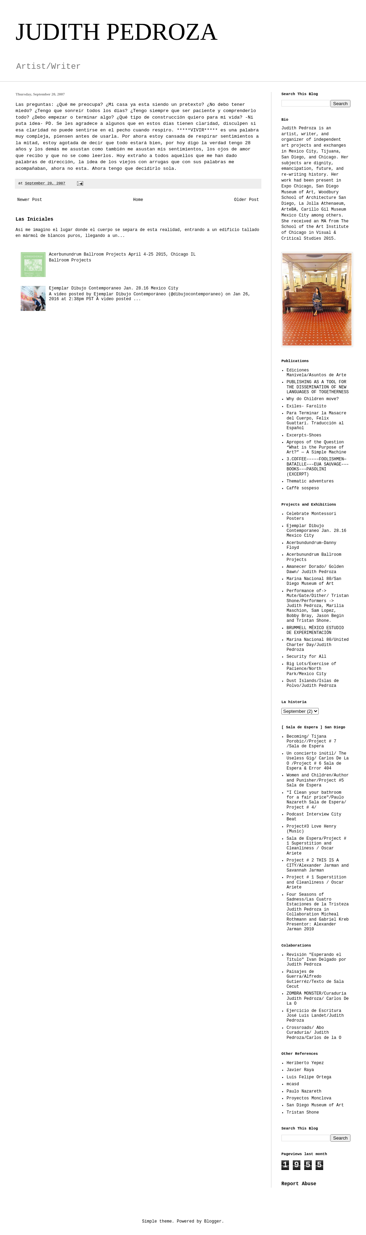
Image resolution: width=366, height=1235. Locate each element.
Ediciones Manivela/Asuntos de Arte (316, 373)
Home (138, 199)
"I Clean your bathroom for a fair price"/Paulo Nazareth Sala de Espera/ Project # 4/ (316, 800)
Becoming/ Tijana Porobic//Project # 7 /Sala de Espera (311, 741)
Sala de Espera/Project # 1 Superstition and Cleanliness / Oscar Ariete (316, 846)
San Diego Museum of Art (315, 1105)
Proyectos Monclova (309, 1098)
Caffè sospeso (303, 488)
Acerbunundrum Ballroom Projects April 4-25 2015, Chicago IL (122, 254)
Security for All (306, 656)
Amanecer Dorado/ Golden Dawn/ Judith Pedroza (315, 569)
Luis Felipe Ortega (309, 1077)
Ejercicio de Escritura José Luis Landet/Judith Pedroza (315, 1015)
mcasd (293, 1084)
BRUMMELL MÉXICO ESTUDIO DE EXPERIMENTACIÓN (315, 630)
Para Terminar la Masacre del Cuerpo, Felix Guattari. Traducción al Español (316, 421)
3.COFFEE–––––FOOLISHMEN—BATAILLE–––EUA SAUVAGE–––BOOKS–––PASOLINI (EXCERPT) (318, 467)
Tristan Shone (303, 1112)
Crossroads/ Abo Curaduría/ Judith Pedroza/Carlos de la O (314, 1032)
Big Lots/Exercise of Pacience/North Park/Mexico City (311, 669)
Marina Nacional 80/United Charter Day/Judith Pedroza (318, 644)
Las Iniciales (34, 219)
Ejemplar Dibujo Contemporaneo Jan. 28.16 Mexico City (113, 288)
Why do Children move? (313, 399)
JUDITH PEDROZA (117, 31)
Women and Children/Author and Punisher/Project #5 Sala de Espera (318, 780)
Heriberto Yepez (305, 1063)
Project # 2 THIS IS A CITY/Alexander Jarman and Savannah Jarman (318, 865)
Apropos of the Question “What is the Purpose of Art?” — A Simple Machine (316, 447)
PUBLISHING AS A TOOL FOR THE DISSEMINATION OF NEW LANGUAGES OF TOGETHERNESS (318, 387)
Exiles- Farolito (306, 406)
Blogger (212, 1221)
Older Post (246, 199)
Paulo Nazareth (304, 1091)
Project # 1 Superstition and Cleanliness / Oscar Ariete (316, 882)
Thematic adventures (310, 481)
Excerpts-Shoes (304, 435)
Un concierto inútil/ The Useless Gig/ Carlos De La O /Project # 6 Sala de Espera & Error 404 (318, 761)
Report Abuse (298, 1184)
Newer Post (29, 199)
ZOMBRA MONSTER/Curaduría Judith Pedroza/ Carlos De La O (318, 998)
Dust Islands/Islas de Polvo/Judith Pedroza (313, 683)
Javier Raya (300, 1070)
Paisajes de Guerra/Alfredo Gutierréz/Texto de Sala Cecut (315, 979)
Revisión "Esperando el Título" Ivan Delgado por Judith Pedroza (316, 959)
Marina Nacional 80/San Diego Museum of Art (314, 581)
